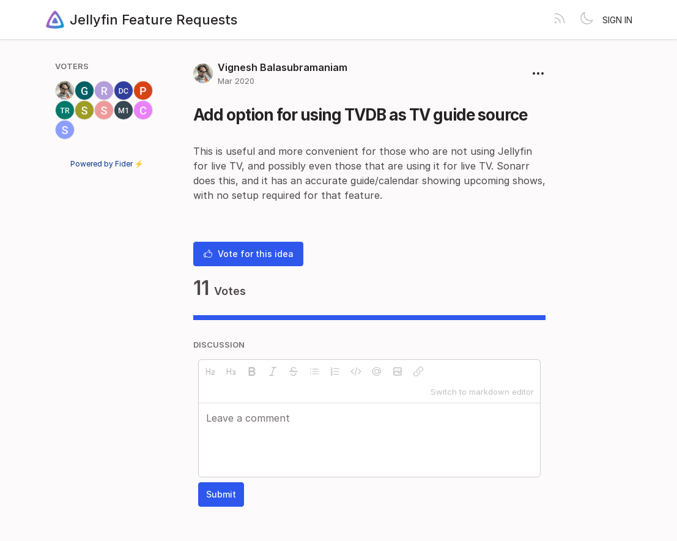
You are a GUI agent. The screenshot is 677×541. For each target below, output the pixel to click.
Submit (221, 494)
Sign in (617, 20)
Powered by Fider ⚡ (107, 163)
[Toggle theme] (586, 19)
